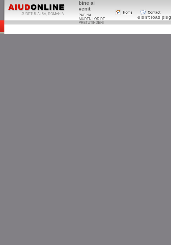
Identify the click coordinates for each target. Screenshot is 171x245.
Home (127, 12)
